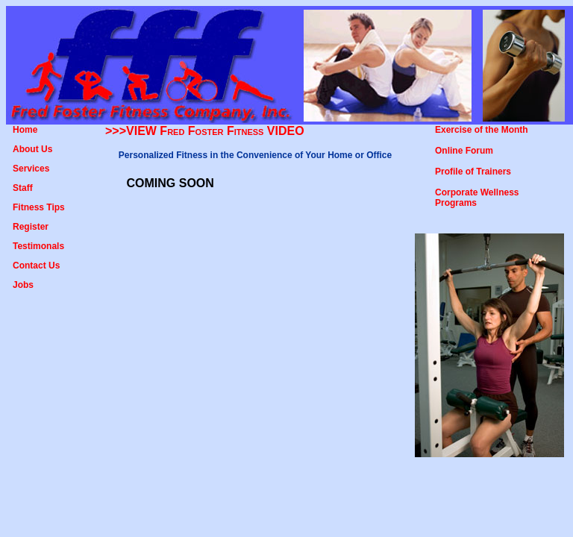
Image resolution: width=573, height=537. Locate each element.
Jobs (23, 285)
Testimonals (38, 246)
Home (25, 130)
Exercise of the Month (481, 130)
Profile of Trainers (473, 171)
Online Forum (464, 150)
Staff (23, 188)
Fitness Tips (39, 207)
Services (31, 168)
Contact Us (36, 265)
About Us (32, 149)
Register (30, 227)
